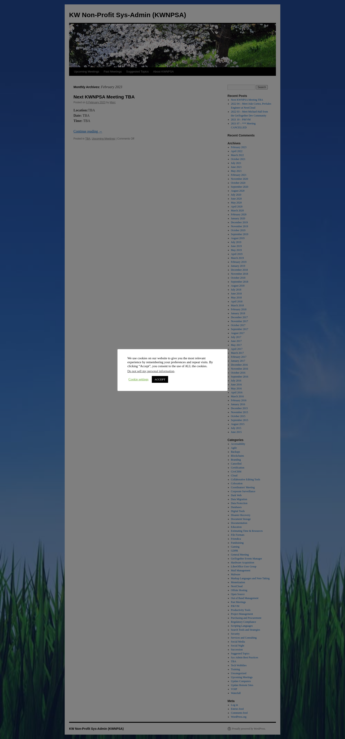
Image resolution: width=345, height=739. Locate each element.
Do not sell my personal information (150, 371)
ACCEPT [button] (159, 379)
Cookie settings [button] (138, 379)
